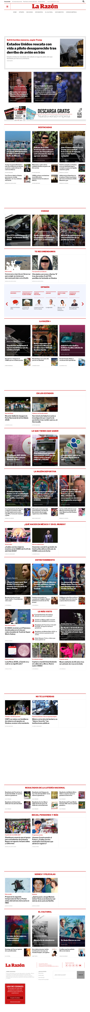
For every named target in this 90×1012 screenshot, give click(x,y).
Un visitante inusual (37, 659)
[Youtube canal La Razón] (80, 965)
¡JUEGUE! (48, 293)
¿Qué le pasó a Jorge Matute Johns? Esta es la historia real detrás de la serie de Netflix (43, 899)
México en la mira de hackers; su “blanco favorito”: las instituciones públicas (44, 721)
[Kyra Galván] (9, 944)
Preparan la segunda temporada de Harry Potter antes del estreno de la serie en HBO (17, 900)
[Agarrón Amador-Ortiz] (15, 302)
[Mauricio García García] (39, 944)
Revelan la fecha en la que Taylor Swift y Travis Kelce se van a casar (14, 599)
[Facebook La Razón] (66, 965)
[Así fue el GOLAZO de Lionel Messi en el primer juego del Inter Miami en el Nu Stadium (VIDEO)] (82, 512)
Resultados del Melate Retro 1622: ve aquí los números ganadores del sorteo (46, 633)
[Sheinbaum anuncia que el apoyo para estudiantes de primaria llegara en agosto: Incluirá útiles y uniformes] (18, 833)
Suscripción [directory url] (41, 977)
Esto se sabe (8, 271)
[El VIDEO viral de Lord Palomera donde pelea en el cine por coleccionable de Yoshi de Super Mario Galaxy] (18, 623)
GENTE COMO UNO (61, 293)
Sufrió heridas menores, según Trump (24, 40)
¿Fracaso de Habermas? (25, 308)
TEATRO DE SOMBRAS (72, 293)
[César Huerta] (10, 60)
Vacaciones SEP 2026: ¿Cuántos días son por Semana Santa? (16, 457)
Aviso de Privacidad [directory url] (43, 979)
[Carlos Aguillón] (37, 354)
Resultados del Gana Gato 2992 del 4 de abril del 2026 (13, 802)
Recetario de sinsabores (44, 940)
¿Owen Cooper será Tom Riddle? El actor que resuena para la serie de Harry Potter (17, 585)
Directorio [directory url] (40, 973)
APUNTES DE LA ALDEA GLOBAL (27, 293)
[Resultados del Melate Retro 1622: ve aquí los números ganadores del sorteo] (82, 795)
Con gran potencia (66, 341)
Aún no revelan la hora (38, 544)
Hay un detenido (38, 143)
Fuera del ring (65, 485)
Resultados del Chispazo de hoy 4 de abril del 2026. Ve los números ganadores (41, 793)
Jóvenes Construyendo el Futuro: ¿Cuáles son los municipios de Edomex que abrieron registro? (42, 841)
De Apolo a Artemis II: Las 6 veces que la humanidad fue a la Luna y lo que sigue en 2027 (72, 631)
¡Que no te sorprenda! (40, 449)
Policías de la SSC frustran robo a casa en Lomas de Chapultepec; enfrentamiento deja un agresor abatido (44, 151)
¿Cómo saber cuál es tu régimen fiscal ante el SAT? (70, 457)
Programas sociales (37, 835)
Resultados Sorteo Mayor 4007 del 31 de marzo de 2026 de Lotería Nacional (40, 803)
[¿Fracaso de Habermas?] (27, 302)
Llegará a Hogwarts (12, 578)
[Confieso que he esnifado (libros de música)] (82, 952)
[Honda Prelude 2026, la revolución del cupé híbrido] (82, 362)
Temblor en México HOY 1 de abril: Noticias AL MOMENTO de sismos (45, 620)
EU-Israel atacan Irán (17, 1)
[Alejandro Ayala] (63, 365)
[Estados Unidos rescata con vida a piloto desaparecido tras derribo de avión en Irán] (71, 53)
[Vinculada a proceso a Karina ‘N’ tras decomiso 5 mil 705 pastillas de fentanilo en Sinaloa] (45, 269)
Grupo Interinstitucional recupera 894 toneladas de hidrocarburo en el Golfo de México (17, 152)
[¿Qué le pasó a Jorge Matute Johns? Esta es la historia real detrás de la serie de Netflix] (45, 892)
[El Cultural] (7, 956)
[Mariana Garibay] (9, 640)
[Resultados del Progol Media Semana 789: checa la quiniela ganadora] (82, 805)
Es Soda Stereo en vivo (70, 940)
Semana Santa (41, 1)
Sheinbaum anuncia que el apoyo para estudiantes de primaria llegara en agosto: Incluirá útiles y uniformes (18, 840)
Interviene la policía (10, 625)
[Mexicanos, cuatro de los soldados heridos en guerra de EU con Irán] (54, 168)
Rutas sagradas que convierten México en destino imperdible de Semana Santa (43, 346)
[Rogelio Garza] (64, 944)
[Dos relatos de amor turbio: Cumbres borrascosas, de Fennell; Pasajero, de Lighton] (54, 952)
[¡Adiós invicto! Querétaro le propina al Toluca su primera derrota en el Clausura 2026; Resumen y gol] (82, 179)
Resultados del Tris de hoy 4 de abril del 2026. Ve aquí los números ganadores (45, 626)
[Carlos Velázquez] (63, 956)
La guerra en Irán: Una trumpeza (39, 308)
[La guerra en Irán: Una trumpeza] (39, 302)
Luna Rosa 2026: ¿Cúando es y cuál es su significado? (17, 663)
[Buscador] (83, 1)
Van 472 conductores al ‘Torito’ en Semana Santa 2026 (17, 237)
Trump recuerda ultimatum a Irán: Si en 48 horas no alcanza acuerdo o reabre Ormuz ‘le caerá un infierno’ (14, 167)
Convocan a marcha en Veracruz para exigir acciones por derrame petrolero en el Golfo (17, 276)
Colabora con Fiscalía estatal (40, 413)
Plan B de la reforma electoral (30, 1)
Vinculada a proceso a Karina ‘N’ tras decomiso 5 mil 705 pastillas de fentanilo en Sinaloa (44, 276)
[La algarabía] (51, 302)
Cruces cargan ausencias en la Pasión (44, 231)
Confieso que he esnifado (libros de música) (66, 950)
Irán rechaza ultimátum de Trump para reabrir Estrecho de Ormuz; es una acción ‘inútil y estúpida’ (72, 151)
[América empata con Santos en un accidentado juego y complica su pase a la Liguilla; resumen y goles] (82, 168)
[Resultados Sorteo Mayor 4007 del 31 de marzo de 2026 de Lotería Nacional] (54, 805)
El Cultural (49, 12)
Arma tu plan (8, 544)
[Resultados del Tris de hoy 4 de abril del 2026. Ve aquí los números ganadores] (27, 795)
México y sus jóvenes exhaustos (61, 309)
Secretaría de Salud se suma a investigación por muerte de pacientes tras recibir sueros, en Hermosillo (44, 419)
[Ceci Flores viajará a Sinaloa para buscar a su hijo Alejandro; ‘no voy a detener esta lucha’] (27, 179)
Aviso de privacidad (15, 1001)
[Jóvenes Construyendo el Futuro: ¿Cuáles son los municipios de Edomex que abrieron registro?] (45, 833)
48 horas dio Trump (66, 143)
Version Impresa (71, 12)
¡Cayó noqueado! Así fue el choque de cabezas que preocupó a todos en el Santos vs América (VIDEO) (45, 496)
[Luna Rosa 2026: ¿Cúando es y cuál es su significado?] (18, 657)
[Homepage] (45, 6)
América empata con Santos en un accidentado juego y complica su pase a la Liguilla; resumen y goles (68, 167)
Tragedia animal (63, 659)
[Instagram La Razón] (73, 965)
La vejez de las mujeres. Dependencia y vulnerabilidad (17, 938)
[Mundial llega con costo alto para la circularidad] (54, 362)
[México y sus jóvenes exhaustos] (63, 302)
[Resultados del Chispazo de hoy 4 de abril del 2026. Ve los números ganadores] (54, 795)
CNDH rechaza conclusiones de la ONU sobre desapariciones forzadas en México (40, 178)
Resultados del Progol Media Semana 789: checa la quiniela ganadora (68, 803)
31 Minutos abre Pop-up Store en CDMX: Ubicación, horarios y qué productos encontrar (68, 599)
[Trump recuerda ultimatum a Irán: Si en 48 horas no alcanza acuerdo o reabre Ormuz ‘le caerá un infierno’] (27, 168)
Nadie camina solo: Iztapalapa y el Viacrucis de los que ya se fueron (44, 237)
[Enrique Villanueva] (39, 100)
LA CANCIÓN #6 (66, 936)
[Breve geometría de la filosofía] (74, 302)
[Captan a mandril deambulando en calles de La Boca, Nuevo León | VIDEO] (45, 657)
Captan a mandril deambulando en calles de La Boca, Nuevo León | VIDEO (44, 664)
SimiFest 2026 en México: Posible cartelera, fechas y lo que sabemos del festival (45, 585)
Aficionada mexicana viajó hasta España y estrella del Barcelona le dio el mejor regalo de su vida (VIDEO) (40, 511)
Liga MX (37, 82)
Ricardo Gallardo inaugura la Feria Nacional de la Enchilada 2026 (16, 418)
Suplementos (59, 12)
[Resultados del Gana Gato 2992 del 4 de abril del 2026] (27, 805)
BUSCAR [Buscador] (81, 974)
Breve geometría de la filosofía (74, 308)
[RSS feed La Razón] (76, 965)
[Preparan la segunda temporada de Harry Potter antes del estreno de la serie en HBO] (18, 892)
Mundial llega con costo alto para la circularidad (40, 359)
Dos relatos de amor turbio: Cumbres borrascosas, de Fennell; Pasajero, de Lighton (40, 950)
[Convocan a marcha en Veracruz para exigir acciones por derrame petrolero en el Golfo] (18, 269)
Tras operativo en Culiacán (39, 271)
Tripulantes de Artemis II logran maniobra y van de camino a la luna (17, 347)
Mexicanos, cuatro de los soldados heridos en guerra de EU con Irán (41, 166)
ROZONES (13, 293)
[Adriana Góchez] (10, 354)
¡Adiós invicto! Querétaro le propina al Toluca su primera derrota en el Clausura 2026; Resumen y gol (68, 178)
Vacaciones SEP (11, 451)
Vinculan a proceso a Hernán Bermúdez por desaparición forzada (19, 94)
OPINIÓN (45, 287)
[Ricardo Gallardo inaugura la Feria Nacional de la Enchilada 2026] (18, 411)
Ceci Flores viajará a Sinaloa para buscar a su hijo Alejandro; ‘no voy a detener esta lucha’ (13, 178)
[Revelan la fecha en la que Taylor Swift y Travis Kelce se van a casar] (27, 601)
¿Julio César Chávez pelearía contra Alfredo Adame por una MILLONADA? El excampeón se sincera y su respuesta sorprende (71, 494)
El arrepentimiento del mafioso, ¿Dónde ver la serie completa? (43, 615)
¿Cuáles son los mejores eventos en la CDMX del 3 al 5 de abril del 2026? (18, 549)
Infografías (39, 12)
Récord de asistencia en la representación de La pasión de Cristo (72, 237)
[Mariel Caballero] (65, 354)
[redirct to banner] (45, 113)
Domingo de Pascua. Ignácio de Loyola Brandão (13, 950)
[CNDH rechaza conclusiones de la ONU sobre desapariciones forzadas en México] (54, 179)
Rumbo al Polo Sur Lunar (68, 623)
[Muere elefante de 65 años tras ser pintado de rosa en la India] (72, 657)
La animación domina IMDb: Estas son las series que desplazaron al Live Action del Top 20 (72, 585)
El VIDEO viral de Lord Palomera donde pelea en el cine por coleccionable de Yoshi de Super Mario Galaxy (17, 631)
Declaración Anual (66, 451)
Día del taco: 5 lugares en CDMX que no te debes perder (14, 359)
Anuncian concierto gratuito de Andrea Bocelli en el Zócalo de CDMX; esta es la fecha (44, 549)
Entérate (34, 894)
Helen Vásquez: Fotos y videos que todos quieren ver (45, 638)
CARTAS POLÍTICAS (37, 293)
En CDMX (9, 231)
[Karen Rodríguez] (9, 365)
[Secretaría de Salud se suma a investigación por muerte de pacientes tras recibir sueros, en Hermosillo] (45, 411)
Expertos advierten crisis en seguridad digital (44, 716)
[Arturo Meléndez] (65, 160)
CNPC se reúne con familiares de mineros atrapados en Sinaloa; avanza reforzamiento (17, 721)
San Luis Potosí (9, 413)
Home (15, 12)
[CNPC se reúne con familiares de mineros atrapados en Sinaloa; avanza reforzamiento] (18, 714)
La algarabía (49, 307)
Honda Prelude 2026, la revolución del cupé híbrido (67, 359)
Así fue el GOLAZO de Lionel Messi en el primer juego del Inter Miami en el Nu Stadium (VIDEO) (68, 511)
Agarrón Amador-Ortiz (15, 308)
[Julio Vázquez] (8, 799)
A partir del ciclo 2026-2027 (13, 835)
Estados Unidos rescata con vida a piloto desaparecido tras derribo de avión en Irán (31, 48)
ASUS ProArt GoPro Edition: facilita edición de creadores (72, 348)
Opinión (21, 12)
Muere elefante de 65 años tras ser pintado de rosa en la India (71, 663)
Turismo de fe (38, 339)
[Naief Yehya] (34, 956)
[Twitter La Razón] (70, 965)
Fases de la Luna (9, 659)
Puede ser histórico (39, 578)
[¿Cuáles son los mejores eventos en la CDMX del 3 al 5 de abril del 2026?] (18, 542)
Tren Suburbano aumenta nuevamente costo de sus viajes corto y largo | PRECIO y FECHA (44, 456)
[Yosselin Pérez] (10, 463)
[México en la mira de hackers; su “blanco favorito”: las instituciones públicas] (45, 714)
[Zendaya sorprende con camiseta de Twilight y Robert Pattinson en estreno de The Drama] (54, 601)
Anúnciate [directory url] (41, 975)
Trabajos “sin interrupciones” (13, 716)
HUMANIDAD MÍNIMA (40, 936)
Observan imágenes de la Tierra (16, 341)
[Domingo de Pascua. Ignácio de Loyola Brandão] (27, 952)
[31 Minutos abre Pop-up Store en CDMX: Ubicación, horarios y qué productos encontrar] (82, 601)
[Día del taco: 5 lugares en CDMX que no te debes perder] (27, 362)
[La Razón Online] (10, 160)
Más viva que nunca (66, 578)
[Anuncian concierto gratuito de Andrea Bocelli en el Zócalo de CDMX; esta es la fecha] (45, 542)
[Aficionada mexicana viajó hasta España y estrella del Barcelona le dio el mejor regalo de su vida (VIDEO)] (54, 512)
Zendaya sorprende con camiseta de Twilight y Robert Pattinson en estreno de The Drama (41, 600)
